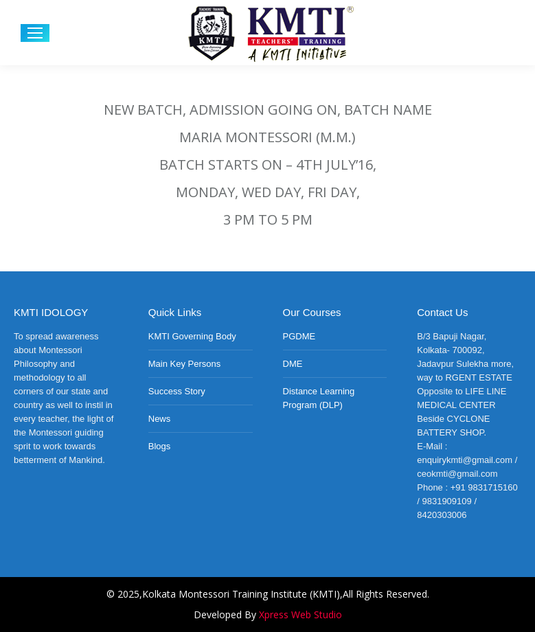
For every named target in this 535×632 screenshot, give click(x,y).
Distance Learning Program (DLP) (319, 398)
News (159, 419)
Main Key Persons (184, 364)
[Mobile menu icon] (35, 33)
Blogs (159, 446)
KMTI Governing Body (192, 336)
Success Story (176, 391)
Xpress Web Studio (300, 614)
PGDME (299, 336)
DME (293, 364)
